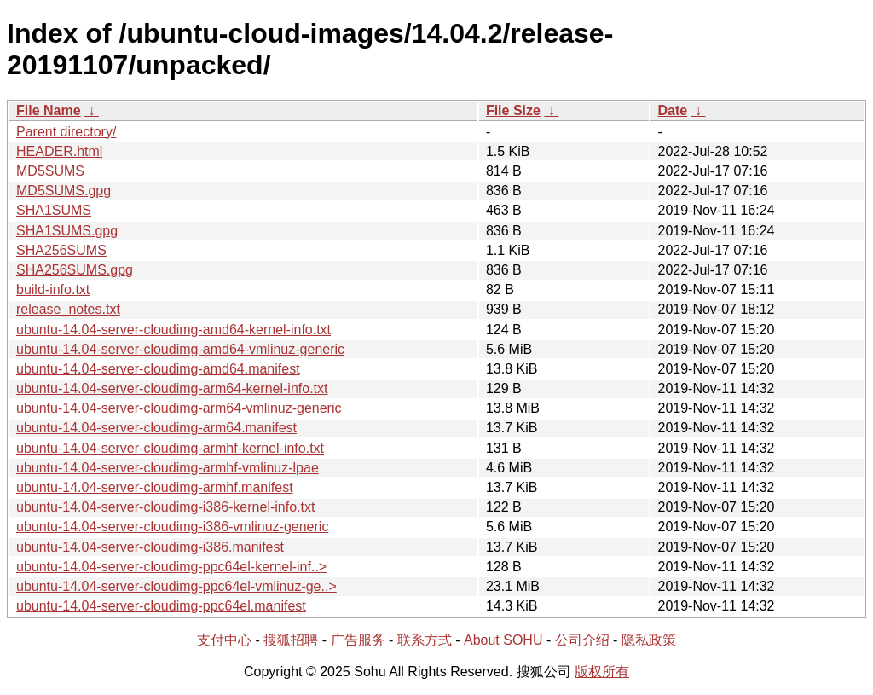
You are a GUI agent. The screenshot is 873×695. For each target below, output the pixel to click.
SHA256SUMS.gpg (74, 270)
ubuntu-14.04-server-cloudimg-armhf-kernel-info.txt (170, 448)
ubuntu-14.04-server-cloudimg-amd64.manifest (158, 369)
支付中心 (224, 640)
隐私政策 (649, 640)
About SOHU (503, 640)
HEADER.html (59, 151)
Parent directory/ (66, 132)
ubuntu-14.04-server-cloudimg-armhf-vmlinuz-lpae (167, 467)
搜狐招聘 (290, 640)
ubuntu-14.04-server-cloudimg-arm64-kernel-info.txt (172, 388)
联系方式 (424, 640)
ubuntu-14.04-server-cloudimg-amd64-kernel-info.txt (173, 329)
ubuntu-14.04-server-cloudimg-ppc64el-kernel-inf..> (171, 566)
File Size (513, 110)
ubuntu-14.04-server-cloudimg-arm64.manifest (156, 427)
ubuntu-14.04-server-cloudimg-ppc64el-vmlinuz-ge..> (176, 586)
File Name (48, 110)
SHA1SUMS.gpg (67, 230)
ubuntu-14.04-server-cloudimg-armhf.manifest (154, 487)
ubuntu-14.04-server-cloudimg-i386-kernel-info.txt (165, 507)
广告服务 (358, 640)
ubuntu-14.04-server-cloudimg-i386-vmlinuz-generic (172, 526)
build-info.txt (53, 289)
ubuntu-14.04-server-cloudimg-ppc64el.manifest (161, 606)
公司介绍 (582, 640)
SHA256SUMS (61, 250)
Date (672, 110)
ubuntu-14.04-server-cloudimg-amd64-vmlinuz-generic (180, 349)
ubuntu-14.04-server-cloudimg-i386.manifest (150, 547)
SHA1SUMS (53, 210)
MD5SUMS (50, 171)
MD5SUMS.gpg (63, 190)
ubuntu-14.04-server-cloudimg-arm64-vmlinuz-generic (179, 408)
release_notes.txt (68, 309)
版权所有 (602, 671)
